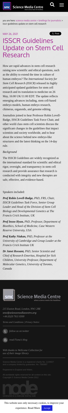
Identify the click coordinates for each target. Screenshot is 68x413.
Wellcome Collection (28, 350)
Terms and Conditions (13, 322)
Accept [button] (47, 408)
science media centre (26, 20)
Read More (34, 408)
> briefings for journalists (48, 20)
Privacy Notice (32, 322)
